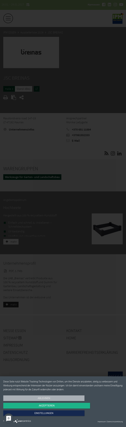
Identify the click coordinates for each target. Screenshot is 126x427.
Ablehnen (21, 415)
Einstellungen (104, 415)
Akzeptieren (63, 415)
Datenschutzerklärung (115, 422)
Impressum (102, 422)
